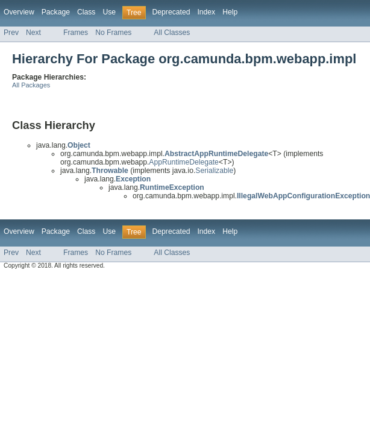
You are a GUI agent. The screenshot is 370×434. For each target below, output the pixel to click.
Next (33, 32)
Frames (75, 32)
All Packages (31, 85)
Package (56, 12)
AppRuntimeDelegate (184, 162)
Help (229, 12)
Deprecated (171, 12)
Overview (19, 12)
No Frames (113, 32)
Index (206, 12)
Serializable (214, 170)
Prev (11, 32)
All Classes (172, 32)
